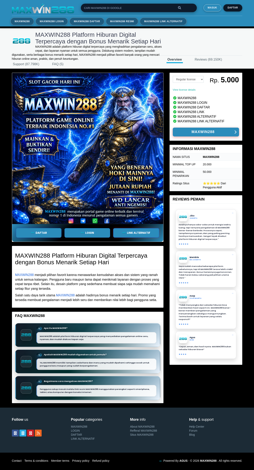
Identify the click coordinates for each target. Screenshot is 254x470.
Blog (192, 434)
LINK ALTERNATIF (136, 233)
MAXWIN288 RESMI (122, 21)
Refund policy (100, 460)
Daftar (233, 7)
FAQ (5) (57, 64)
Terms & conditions (36, 460)
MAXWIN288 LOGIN (52, 21)
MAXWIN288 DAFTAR (87, 21)
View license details (184, 89)
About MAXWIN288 (142, 426)
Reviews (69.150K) (208, 59)
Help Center (196, 426)
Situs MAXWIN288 (142, 434)
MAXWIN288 (22, 21)
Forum (193, 430)
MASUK (212, 7)
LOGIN (75, 430)
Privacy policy (81, 460)
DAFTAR (39, 233)
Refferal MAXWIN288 (143, 430)
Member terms (60, 460)
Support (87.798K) (26, 64)
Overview (175, 59)
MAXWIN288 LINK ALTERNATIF (163, 21)
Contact (17, 460)
